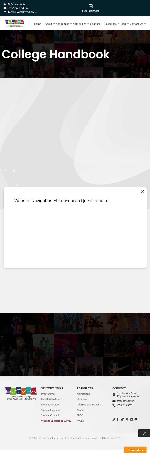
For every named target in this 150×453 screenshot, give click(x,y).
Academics (63, 23)
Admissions (80, 23)
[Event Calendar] (90, 5)
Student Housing (50, 409)
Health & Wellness (51, 399)
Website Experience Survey (56, 420)
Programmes (48, 393)
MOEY (80, 420)
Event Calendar (90, 11)
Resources (110, 23)
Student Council (50, 415)
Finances (95, 23)
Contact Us (137, 23)
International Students (89, 404)
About (49, 23)
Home (37, 23)
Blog (124, 23)
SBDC (80, 415)
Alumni (81, 409)
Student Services (50, 404)
